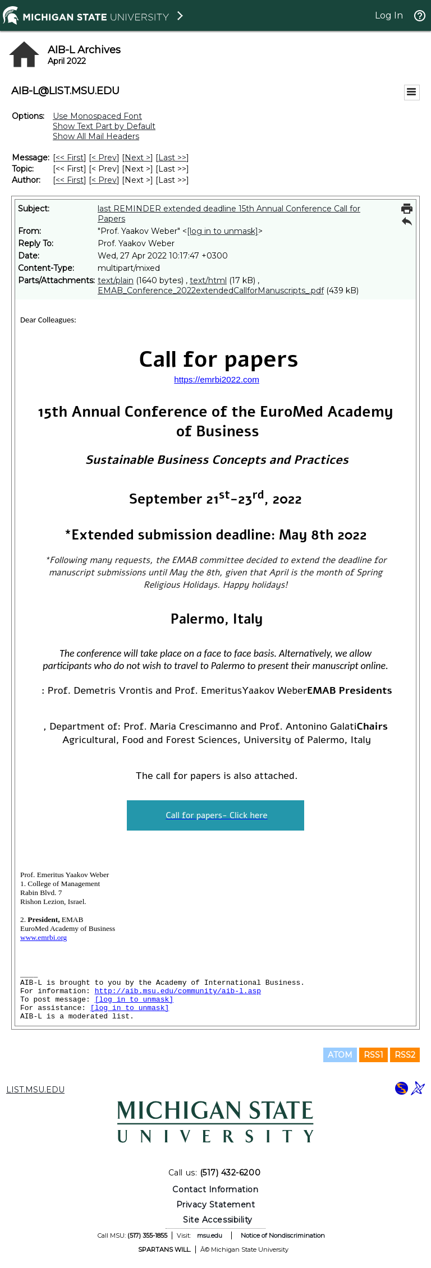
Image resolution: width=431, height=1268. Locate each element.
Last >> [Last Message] (172, 158)
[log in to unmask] (222, 231)
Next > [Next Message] (137, 158)
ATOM (340, 1055)
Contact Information (215, 1189)
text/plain (116, 280)
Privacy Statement (215, 1205)
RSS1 (373, 1055)
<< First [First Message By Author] (70, 180)
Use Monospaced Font (97, 116)
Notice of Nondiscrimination (283, 1235)
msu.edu (209, 1235)
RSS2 (405, 1055)
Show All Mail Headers (96, 136)
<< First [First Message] (70, 158)
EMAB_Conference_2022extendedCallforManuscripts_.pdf (211, 290)
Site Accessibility (218, 1220)
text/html (208, 280)
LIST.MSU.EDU (35, 1090)
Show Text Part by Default (104, 126)
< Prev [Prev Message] (104, 158)
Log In (389, 15)
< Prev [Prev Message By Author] (104, 180)
